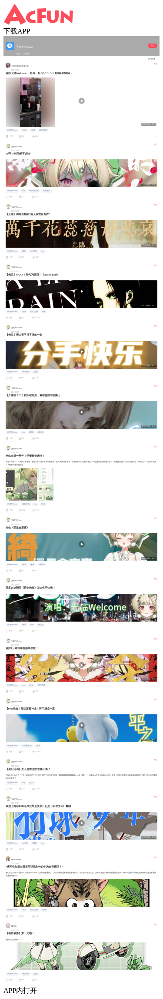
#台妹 (24, 312)
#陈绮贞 (42, 564)
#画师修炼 (26, 974)
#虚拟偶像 (43, 130)
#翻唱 (24, 251)
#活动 (43, 504)
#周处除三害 (34, 191)
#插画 (44, 910)
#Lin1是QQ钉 (27, 746)
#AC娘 (24, 130)
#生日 (31, 783)
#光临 (35, 372)
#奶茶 (33, 130)
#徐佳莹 (41, 625)
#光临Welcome (12, 130)
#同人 (24, 910)
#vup (23, 191)
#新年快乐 (26, 372)
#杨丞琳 (41, 432)
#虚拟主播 (34, 312)
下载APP (16, 31)
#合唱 (38, 746)
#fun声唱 (33, 251)
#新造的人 (47, 191)
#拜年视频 (42, 685)
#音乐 (24, 564)
